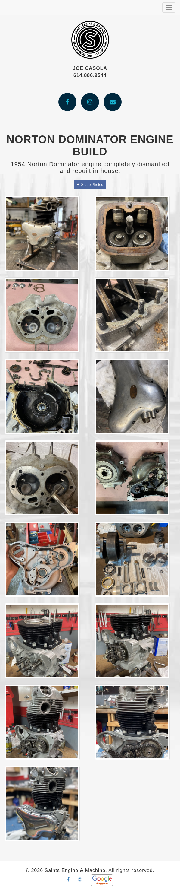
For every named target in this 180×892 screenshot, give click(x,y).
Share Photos (90, 185)
